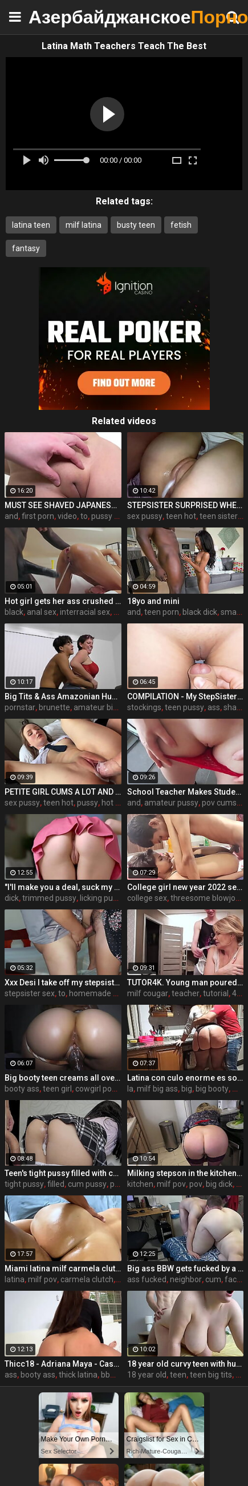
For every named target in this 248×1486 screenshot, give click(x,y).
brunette (54, 707)
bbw (108, 1374)
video (67, 516)
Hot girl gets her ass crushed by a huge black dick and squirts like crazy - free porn (63, 601)
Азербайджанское (57, 17)
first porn (38, 516)
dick (12, 898)
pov (195, 1184)
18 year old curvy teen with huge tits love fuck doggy (185, 1363)
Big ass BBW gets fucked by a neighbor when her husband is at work (185, 1268)
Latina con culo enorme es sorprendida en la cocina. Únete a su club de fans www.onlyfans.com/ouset (185, 1077)
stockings (144, 707)
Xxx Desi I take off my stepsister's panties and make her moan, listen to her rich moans (63, 982)
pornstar (20, 707)
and (11, 516)
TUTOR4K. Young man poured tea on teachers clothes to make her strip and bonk (185, 982)
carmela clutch (86, 1279)
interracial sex (85, 612)
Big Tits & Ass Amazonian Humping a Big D (63, 696)
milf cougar (147, 993)
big (186, 1088)
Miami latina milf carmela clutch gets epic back (63, 1268)
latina (15, 1279)
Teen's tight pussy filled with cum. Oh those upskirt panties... (63, 1173)
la (130, 1088)
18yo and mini (153, 601)
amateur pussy (171, 802)
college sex (147, 898)
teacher (186, 993)
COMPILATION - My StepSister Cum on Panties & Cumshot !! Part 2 (185, 696)
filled (55, 1184)
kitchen (140, 1184)
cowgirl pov (95, 1088)
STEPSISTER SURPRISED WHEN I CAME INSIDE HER (185, 505)
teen (178, 1374)
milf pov (171, 1184)
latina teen (31, 224)
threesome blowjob (205, 898)
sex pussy (144, 516)
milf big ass (157, 1088)
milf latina (83, 224)
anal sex (41, 612)
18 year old (146, 1374)
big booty (212, 1088)
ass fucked (146, 1279)
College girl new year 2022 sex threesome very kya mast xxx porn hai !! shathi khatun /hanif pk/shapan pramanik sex (185, 887)
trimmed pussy (49, 898)
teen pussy (184, 707)
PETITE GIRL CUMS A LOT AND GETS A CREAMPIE (63, 791)
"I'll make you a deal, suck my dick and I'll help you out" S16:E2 (63, 887)
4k (236, 993)
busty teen (136, 224)
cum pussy (87, 1184)
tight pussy (24, 1184)
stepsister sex (30, 993)
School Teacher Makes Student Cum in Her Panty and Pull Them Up (185, 791)
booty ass (22, 1088)
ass (214, 707)
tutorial (216, 993)
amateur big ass (103, 707)
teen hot (181, 516)
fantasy (26, 248)
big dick (219, 1184)
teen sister (219, 516)
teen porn (161, 612)
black (14, 612)
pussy (87, 802)
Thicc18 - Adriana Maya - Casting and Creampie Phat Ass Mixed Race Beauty (63, 1363)
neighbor (186, 1279)
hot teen (116, 802)
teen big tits (211, 1374)
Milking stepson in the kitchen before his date (185, 1173)
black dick (199, 612)
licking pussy (102, 898)
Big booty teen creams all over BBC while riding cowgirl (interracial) (63, 1077)
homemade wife (99, 993)
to (84, 516)
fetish (181, 224)
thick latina (78, 1374)
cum (213, 1279)
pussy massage (119, 516)
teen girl (57, 1088)
